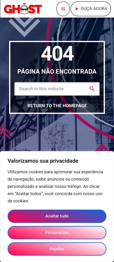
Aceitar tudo (57, 216)
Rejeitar (57, 249)
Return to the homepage (57, 105)
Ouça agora (90, 9)
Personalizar (57, 232)
